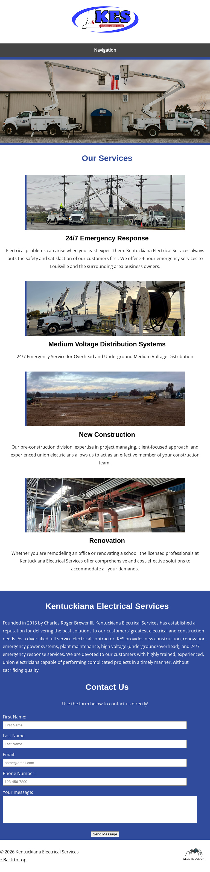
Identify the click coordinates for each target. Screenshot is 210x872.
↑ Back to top (13, 860)
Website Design (194, 858)
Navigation (105, 50)
